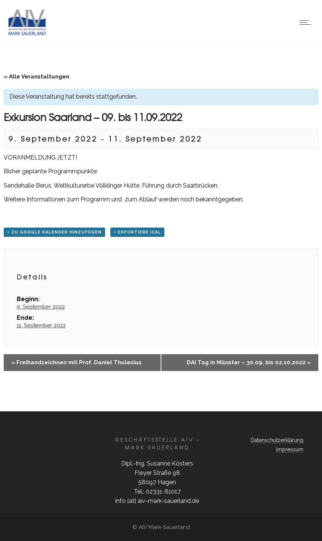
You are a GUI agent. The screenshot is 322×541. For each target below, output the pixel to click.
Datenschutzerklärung (277, 440)
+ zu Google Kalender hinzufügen (54, 232)
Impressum (289, 449)
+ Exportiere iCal (137, 232)
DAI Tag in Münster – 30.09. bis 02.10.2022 (249, 362)
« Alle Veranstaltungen (36, 76)
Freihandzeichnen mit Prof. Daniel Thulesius (76, 362)
